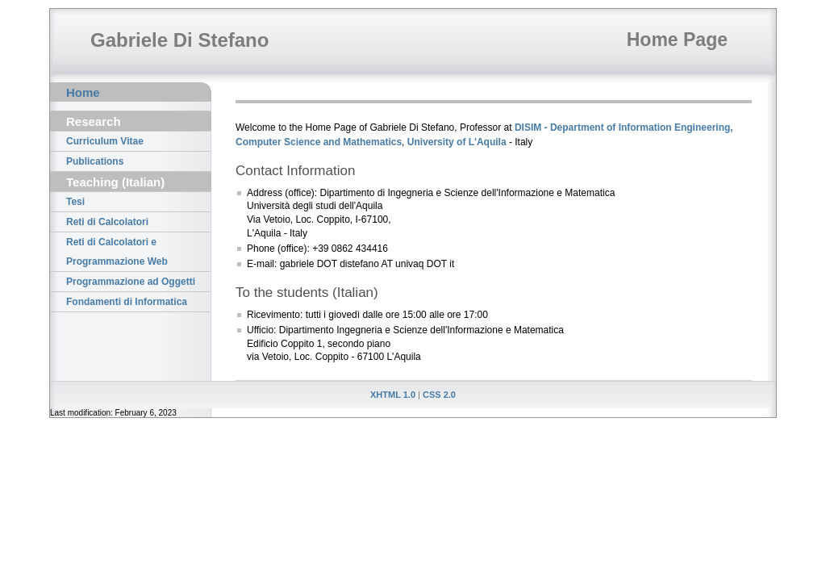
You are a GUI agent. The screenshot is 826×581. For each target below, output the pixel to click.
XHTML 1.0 (392, 394)
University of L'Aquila (457, 142)
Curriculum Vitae (105, 141)
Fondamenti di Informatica (126, 301)
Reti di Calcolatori (107, 222)
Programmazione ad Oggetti (130, 281)
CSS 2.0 (439, 394)
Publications (94, 161)
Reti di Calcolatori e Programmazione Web (117, 251)
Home (83, 92)
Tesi (75, 201)
